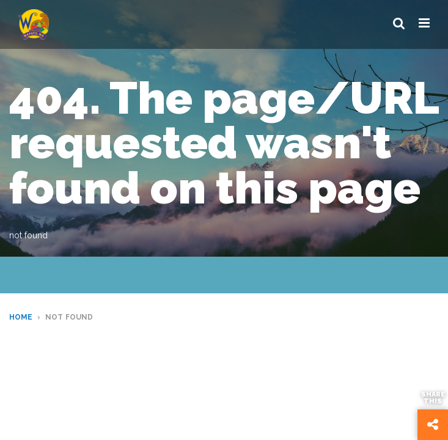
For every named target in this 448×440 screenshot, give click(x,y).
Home (20, 317)
